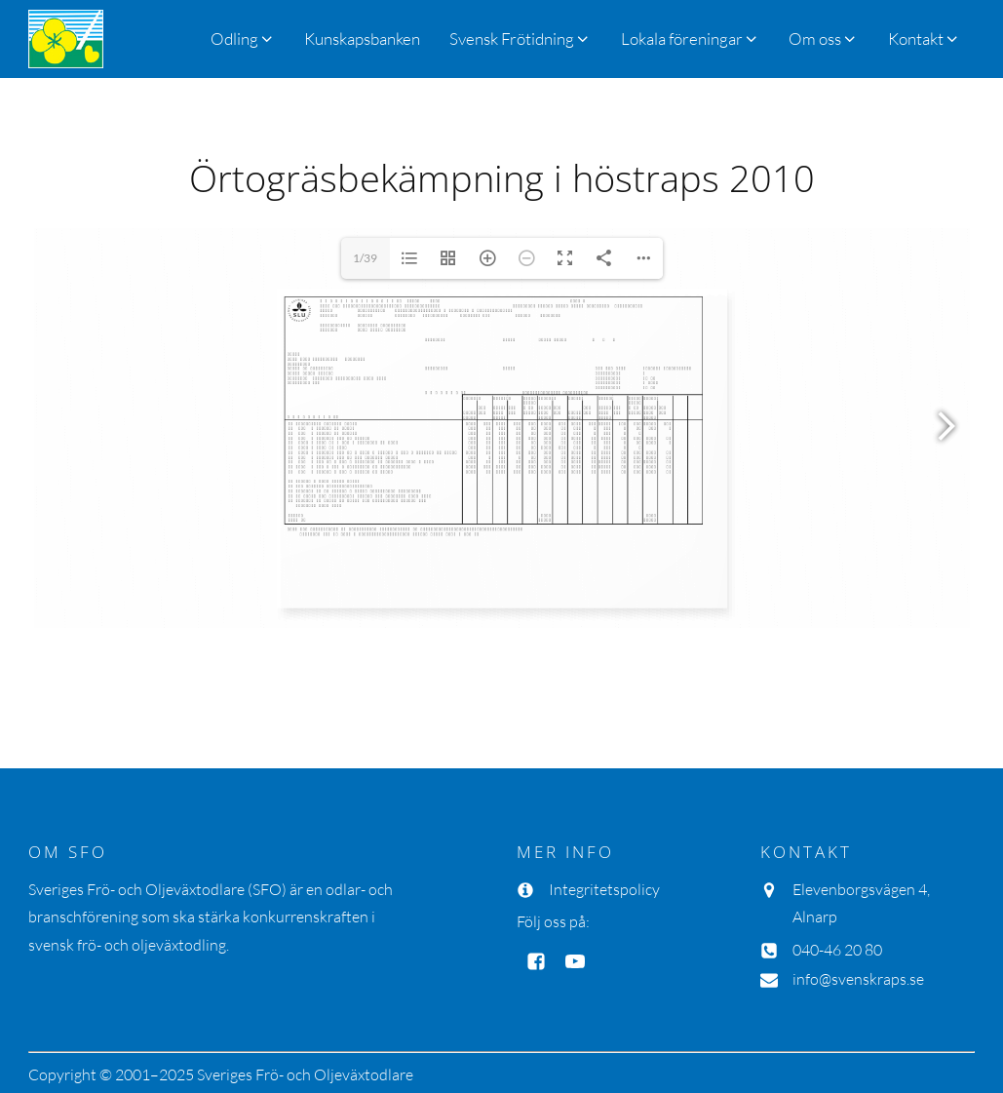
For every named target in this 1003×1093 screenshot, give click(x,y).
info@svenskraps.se (858, 979)
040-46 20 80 (837, 949)
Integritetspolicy (604, 889)
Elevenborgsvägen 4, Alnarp (861, 903)
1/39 (365, 258)
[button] (520, 39)
